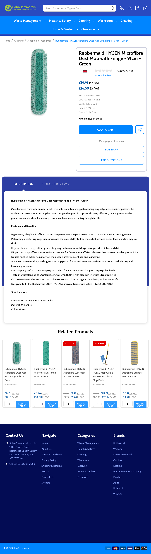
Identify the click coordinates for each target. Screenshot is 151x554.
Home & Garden (64, 31)
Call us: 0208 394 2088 (22, 463)
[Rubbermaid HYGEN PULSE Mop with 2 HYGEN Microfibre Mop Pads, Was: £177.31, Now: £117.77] (105, 353)
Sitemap (45, 482)
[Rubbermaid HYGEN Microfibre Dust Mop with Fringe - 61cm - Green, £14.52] (17, 353)
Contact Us (47, 477)
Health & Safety (62, 21)
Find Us (45, 471)
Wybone (117, 448)
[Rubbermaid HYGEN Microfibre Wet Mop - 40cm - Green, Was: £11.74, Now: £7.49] (75, 353)
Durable (117, 477)
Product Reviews (55, 184)
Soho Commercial (122, 454)
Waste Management (31, 21)
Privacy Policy (48, 460)
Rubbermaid (119, 443)
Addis (116, 482)
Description (23, 184)
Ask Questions (111, 160)
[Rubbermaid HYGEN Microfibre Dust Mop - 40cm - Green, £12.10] (46, 353)
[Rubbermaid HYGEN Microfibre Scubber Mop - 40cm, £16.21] (134, 353)
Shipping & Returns (51, 465)
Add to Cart (106, 129)
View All (117, 493)
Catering (85, 21)
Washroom (105, 21)
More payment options (111, 141)
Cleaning (126, 21)
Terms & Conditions (51, 454)
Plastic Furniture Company (127, 471)
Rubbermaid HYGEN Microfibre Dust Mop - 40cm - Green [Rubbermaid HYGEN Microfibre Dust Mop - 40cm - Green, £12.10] (46, 372)
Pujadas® (118, 488)
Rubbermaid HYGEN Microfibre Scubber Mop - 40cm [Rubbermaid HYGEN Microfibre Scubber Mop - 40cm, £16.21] (133, 372)
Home (7, 40)
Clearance (89, 31)
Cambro (117, 460)
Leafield (117, 465)
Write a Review (103, 75)
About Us (46, 448)
